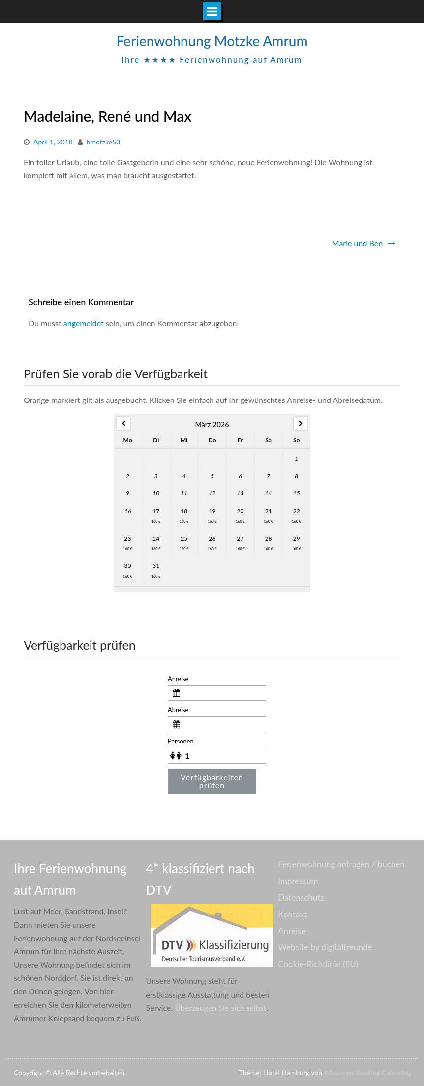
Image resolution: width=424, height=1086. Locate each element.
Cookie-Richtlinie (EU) (318, 964)
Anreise (178, 679)
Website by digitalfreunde (325, 947)
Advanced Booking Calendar (366, 1072)
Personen (181, 741)
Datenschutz (301, 897)
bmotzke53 (104, 142)
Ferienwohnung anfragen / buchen (341, 864)
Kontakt (292, 914)
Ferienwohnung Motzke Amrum (211, 40)
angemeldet (83, 323)
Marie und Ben (357, 243)
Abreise (178, 710)
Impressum (298, 881)
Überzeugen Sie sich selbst (220, 1007)
